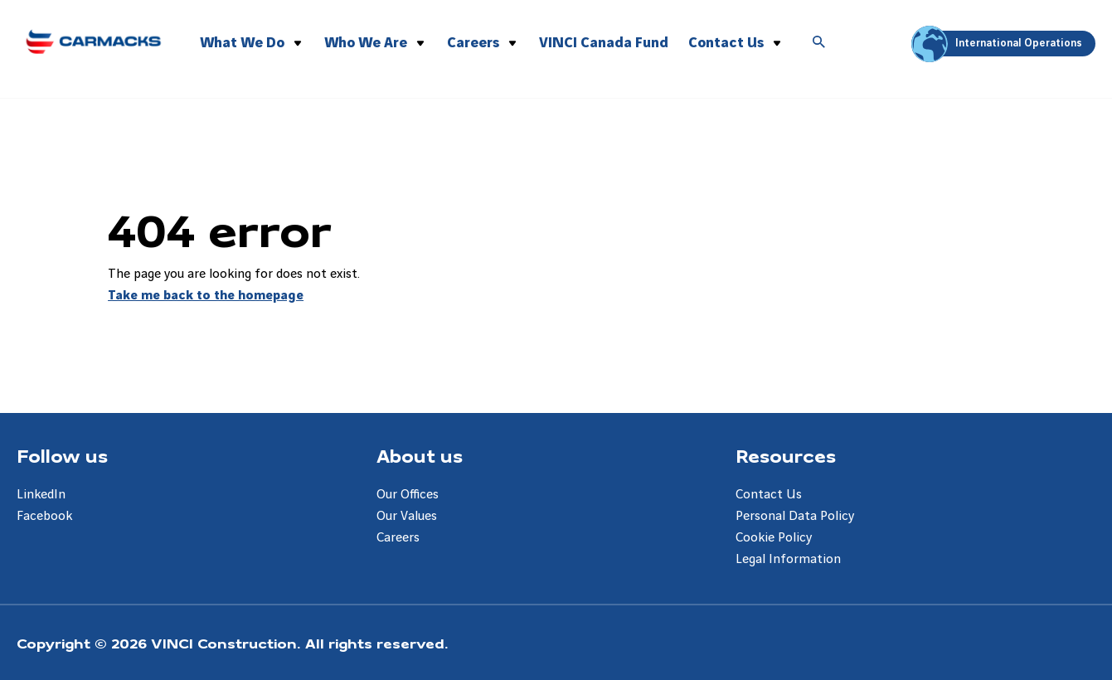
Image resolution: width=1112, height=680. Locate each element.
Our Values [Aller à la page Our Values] (406, 516)
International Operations (999, 43)
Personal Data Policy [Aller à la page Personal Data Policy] (795, 516)
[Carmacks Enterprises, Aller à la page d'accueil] (93, 39)
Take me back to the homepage (205, 296)
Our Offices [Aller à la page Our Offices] (407, 495)
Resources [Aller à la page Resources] (786, 455)
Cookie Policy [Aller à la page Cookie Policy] (774, 538)
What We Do (242, 43)
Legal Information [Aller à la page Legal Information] (788, 559)
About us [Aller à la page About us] (419, 455)
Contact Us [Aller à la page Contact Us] (769, 495)
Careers (473, 43)
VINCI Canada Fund (603, 43)
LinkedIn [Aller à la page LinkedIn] (41, 495)
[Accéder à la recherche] (819, 43)
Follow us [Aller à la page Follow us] (62, 455)
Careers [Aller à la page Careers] (398, 538)
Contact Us (726, 43)
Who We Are (365, 43)
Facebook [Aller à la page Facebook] (44, 516)
